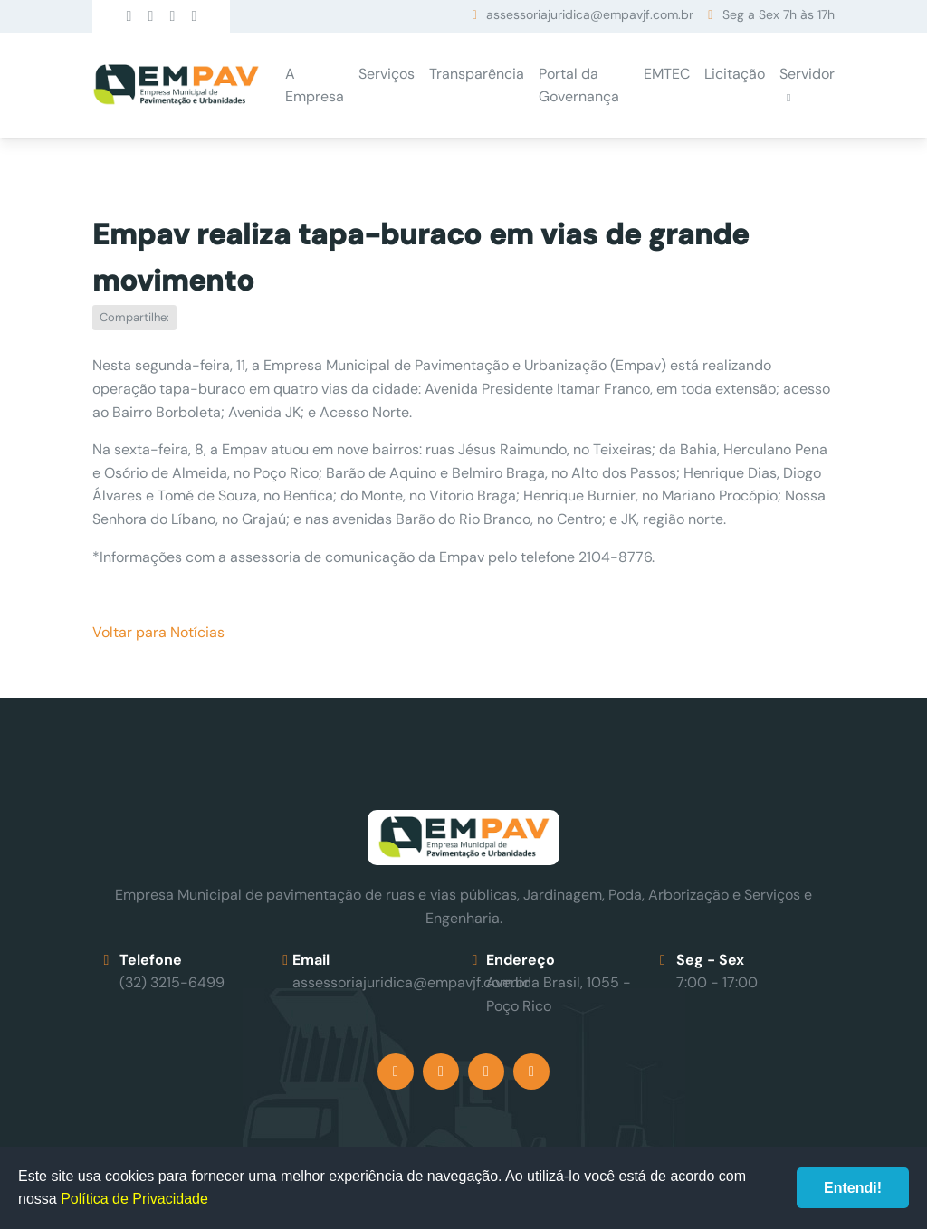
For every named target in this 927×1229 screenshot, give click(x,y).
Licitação (734, 73)
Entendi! (853, 1188)
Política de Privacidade (134, 1198)
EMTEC (667, 73)
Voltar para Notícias (158, 632)
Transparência (476, 73)
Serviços (386, 73)
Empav (175, 85)
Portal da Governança (579, 85)
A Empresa (314, 85)
